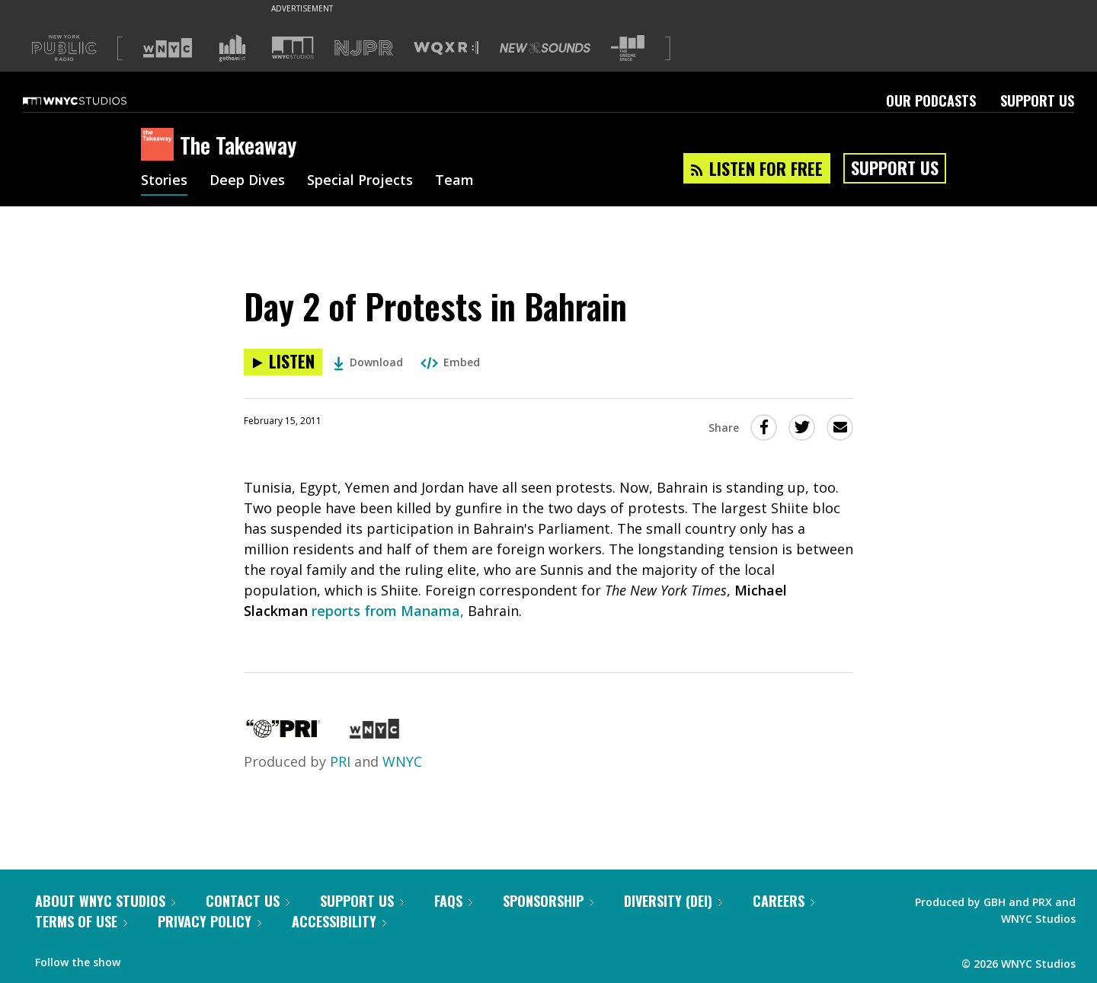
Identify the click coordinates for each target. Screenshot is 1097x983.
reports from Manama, (388, 611)
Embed (450, 362)
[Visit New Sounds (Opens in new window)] (545, 48)
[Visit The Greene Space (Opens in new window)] (627, 48)
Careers (783, 901)
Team (454, 181)
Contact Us (247, 901)
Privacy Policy (209, 921)
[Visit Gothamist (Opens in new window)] (232, 48)
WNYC (402, 761)
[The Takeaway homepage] (160, 145)
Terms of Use (81, 921)
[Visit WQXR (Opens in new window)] (446, 48)
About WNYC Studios (105, 901)
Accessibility (339, 921)
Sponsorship (548, 901)
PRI (340, 761)
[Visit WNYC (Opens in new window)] (167, 48)
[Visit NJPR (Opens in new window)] (363, 48)
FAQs (453, 901)
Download (368, 362)
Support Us (1037, 100)
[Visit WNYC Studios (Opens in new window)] (293, 48)
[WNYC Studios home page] (94, 100)
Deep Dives (247, 181)
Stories (164, 181)
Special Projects (360, 181)
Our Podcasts (931, 100)
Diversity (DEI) (673, 901)
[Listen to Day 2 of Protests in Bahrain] (283, 362)
